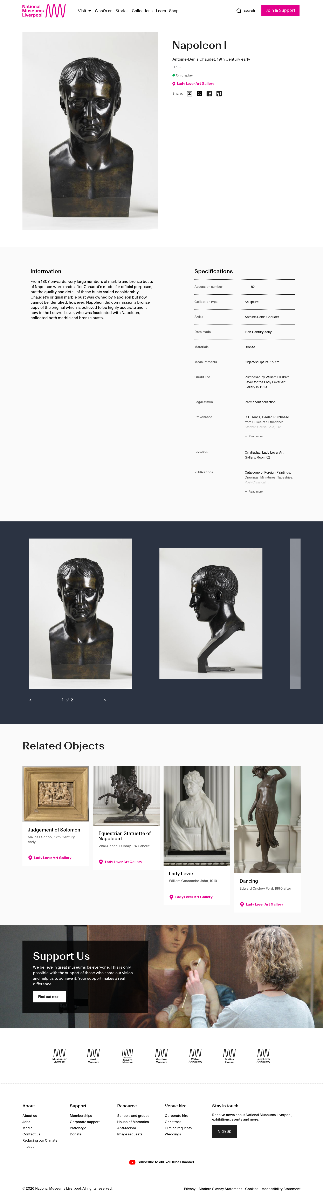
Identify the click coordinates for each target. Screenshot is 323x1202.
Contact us (31, 1134)
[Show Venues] (89, 11)
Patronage (78, 1128)
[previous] (36, 700)
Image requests (130, 1134)
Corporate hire (176, 1116)
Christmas (173, 1122)
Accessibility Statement (281, 1189)
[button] (86, 616)
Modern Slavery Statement (220, 1189)
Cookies (252, 1189)
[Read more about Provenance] (270, 427)
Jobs (26, 1122)
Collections (142, 11)
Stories (122, 11)
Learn (161, 11)
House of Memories (133, 1122)
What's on (103, 11)
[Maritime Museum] (161, 1056)
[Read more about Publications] (270, 482)
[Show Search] (245, 11)
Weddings (173, 1134)
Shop (174, 11)
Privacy (189, 1189)
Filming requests (178, 1128)
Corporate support (85, 1122)
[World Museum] (93, 1056)
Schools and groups (133, 1116)
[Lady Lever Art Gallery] (263, 1056)
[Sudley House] (229, 1056)
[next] (99, 700)
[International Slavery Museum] (127, 1056)
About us (29, 1116)
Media (27, 1128)
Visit (82, 11)
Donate (76, 1134)
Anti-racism (126, 1128)
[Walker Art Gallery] (195, 1056)
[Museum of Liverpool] (59, 1056)
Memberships (81, 1116)
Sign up (225, 1131)
